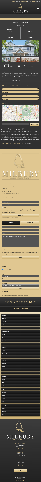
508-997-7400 (29, 1)
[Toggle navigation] (38, 8)
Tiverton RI (4, 353)
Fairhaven (4, 324)
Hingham (4, 389)
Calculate (20, 288)
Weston (3, 408)
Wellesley (4, 405)
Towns (16, 308)
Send (20, 257)
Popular (25, 308)
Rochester (4, 347)
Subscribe (20, 215)
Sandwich (4, 369)
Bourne (3, 344)
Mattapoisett (4, 341)
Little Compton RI (5, 331)
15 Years (10, 269)
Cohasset (3, 379)
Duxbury (3, 385)
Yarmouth (4, 373)
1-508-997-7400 (8, 191)
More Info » (4, 188)
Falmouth (4, 360)
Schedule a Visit (30, 222)
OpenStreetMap (33, 119)
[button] (34, 15)
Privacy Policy (13, 212)
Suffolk (14, 143)
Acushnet (4, 315)
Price (3, 274)
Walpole (3, 402)
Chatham (4, 350)
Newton (3, 395)
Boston (18, 143)
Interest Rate (4, 283)
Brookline (4, 376)
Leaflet (29, 119)
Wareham (4, 357)
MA (10, 143)
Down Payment (5, 278)
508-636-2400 (18, 1)
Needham (4, 392)
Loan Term (4, 266)
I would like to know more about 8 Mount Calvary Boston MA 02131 (20, 241)
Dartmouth (4, 318)
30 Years (4, 269)
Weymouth (4, 414)
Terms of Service (17, 259)
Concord (3, 337)
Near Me (20, 19)
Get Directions (34, 124)
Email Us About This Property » (8, 186)
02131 (22, 143)
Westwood (4, 411)
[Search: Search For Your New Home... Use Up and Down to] (19, 16)
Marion (3, 334)
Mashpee (3, 366)
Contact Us (11, 222)
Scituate (3, 398)
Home (3, 143)
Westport (4, 363)
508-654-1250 (38, 1)
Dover (3, 382)
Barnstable (4, 321)
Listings (7, 143)
